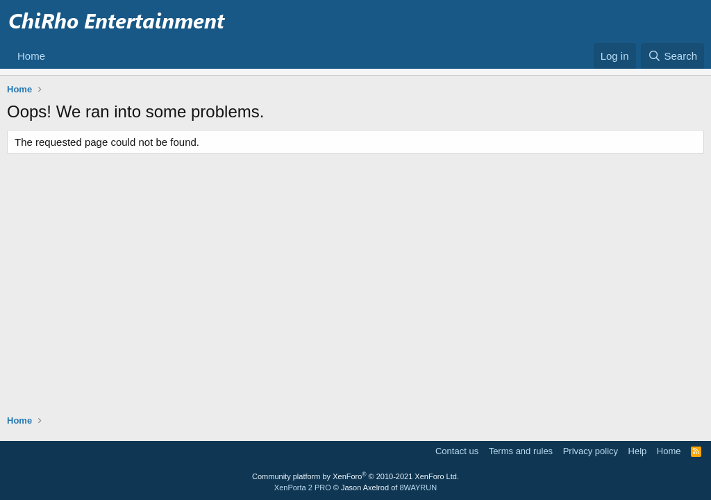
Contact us (456, 451)
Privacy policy (590, 451)
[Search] (672, 56)
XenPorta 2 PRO (302, 487)
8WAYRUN (418, 487)
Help (637, 451)
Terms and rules (521, 451)
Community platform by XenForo (355, 476)
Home (31, 56)
